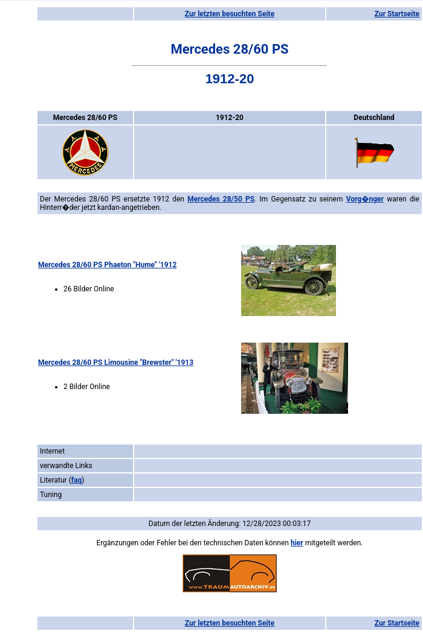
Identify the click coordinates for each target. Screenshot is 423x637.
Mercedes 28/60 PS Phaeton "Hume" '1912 (107, 265)
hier (297, 543)
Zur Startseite (397, 14)
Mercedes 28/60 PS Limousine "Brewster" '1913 (115, 362)
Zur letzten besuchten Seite (229, 14)
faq (76, 480)
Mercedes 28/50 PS (220, 199)
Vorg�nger (365, 199)
